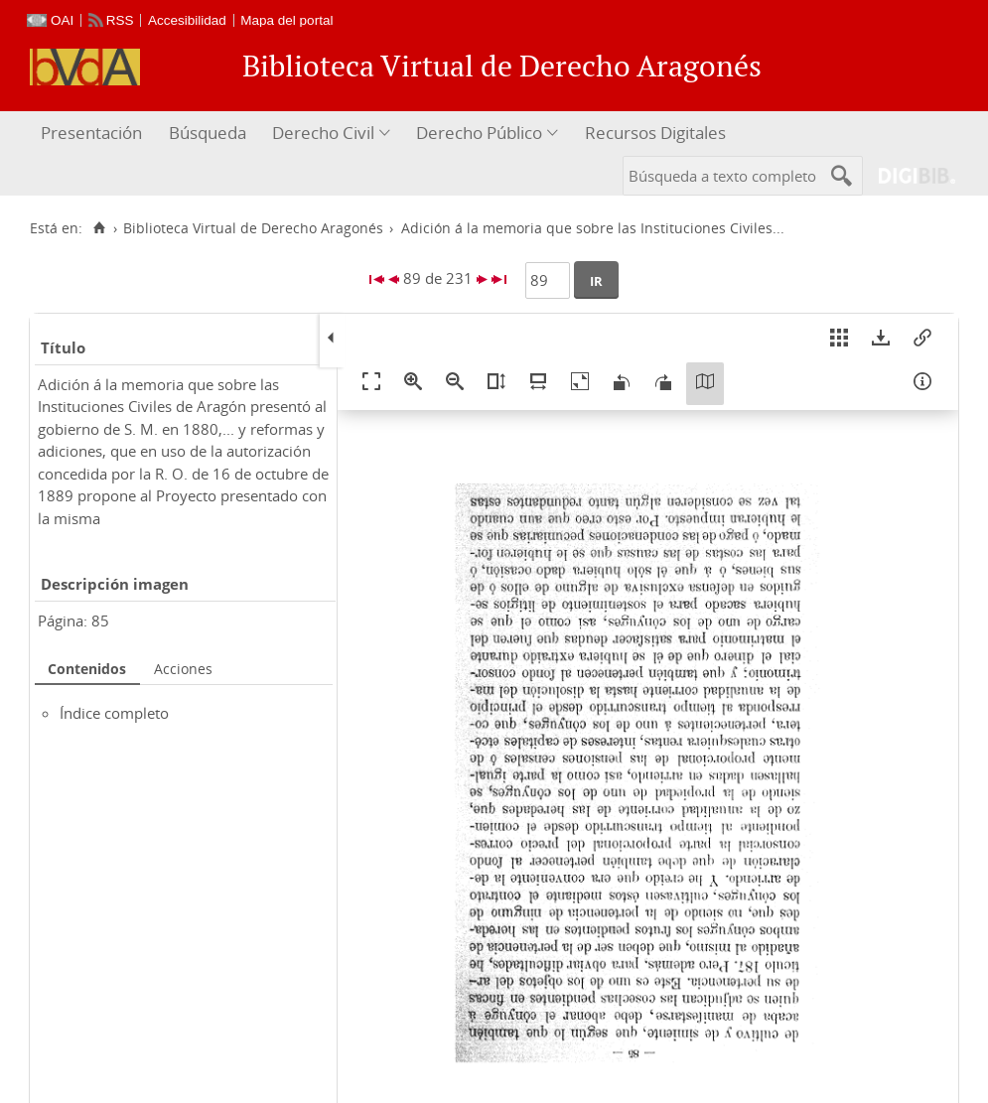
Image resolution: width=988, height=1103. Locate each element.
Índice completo (114, 713)
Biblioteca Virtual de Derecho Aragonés (253, 228)
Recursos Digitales (655, 132)
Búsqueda (207, 132)
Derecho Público (479, 132)
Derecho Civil (323, 132)
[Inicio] (98, 228)
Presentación (91, 132)
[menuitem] (94, 133)
